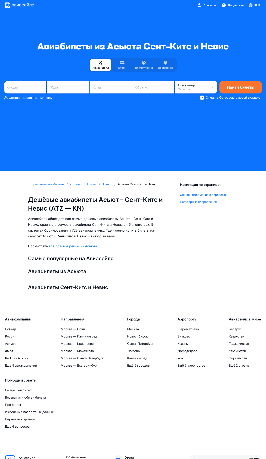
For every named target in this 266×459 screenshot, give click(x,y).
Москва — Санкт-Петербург (82, 358)
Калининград (137, 358)
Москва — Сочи (73, 329)
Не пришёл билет (18, 390)
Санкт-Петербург (140, 344)
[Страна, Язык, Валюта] (254, 5)
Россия (10, 336)
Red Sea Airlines (16, 358)
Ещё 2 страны (239, 365)
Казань (182, 344)
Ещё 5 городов (138, 365)
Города (133, 319)
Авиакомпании (18, 319)
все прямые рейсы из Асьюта (73, 246)
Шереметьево (188, 329)
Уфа (180, 358)
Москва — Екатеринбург (79, 365)
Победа (10, 329)
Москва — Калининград (79, 336)
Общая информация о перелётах (203, 194)
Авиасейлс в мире (245, 319)
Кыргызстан (238, 358)
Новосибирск (137, 336)
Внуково (183, 336)
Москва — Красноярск (78, 344)
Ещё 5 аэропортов (191, 365)
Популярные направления (198, 202)
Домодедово (187, 351)
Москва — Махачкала (77, 351)
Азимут (10, 344)
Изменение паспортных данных (29, 412)
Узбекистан (237, 351)
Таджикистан (239, 344)
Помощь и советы (20, 380)
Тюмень (133, 351)
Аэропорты (187, 319)
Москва (133, 329)
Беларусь (236, 329)
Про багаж (13, 405)
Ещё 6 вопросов (17, 426)
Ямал (9, 351)
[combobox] (25, 87)
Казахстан (236, 336)
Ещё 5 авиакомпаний (21, 365)
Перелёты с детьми (20, 419)
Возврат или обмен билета (25, 397)
